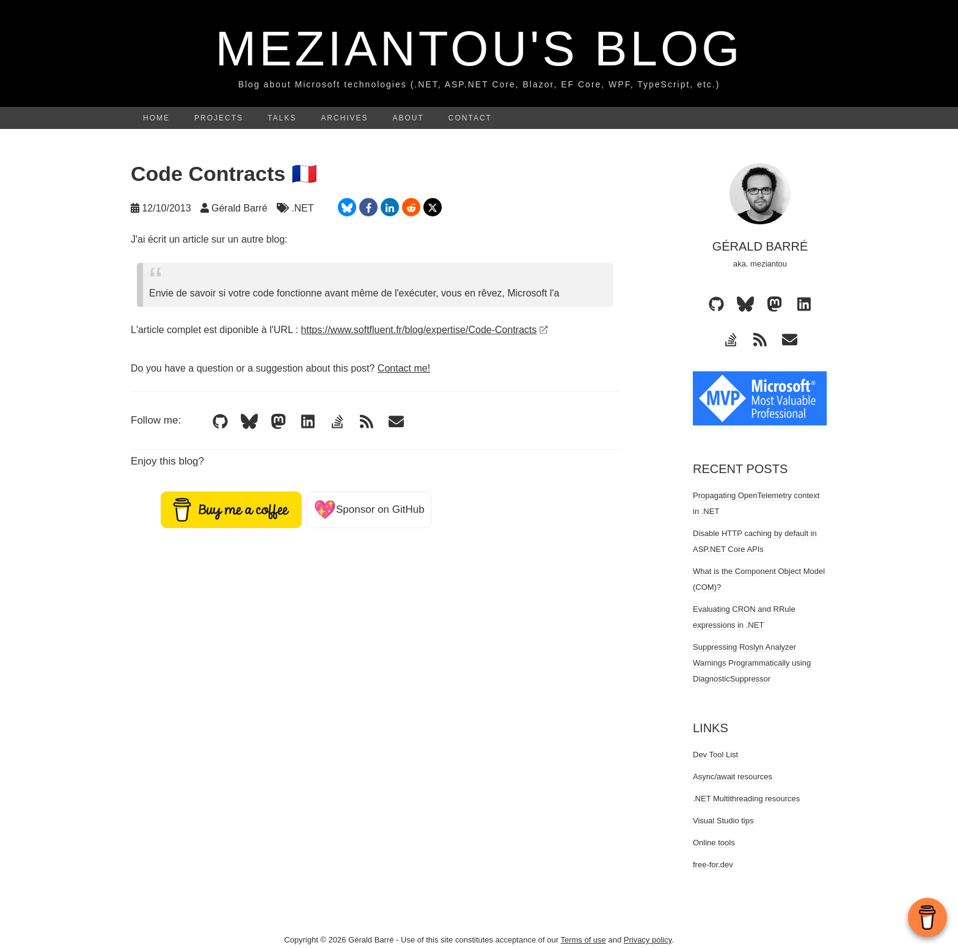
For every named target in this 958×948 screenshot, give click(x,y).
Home (156, 118)
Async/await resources (732, 776)
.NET (302, 208)
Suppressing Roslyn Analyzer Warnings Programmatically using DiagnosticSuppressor (752, 662)
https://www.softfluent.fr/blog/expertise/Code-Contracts (425, 330)
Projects (218, 118)
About (408, 118)
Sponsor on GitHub (369, 509)
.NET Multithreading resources (746, 798)
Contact (470, 118)
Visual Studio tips (723, 820)
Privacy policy (648, 939)
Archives (344, 118)
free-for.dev (713, 864)
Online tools (714, 842)
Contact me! (404, 368)
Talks (282, 118)
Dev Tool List (715, 754)
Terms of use (582, 939)
